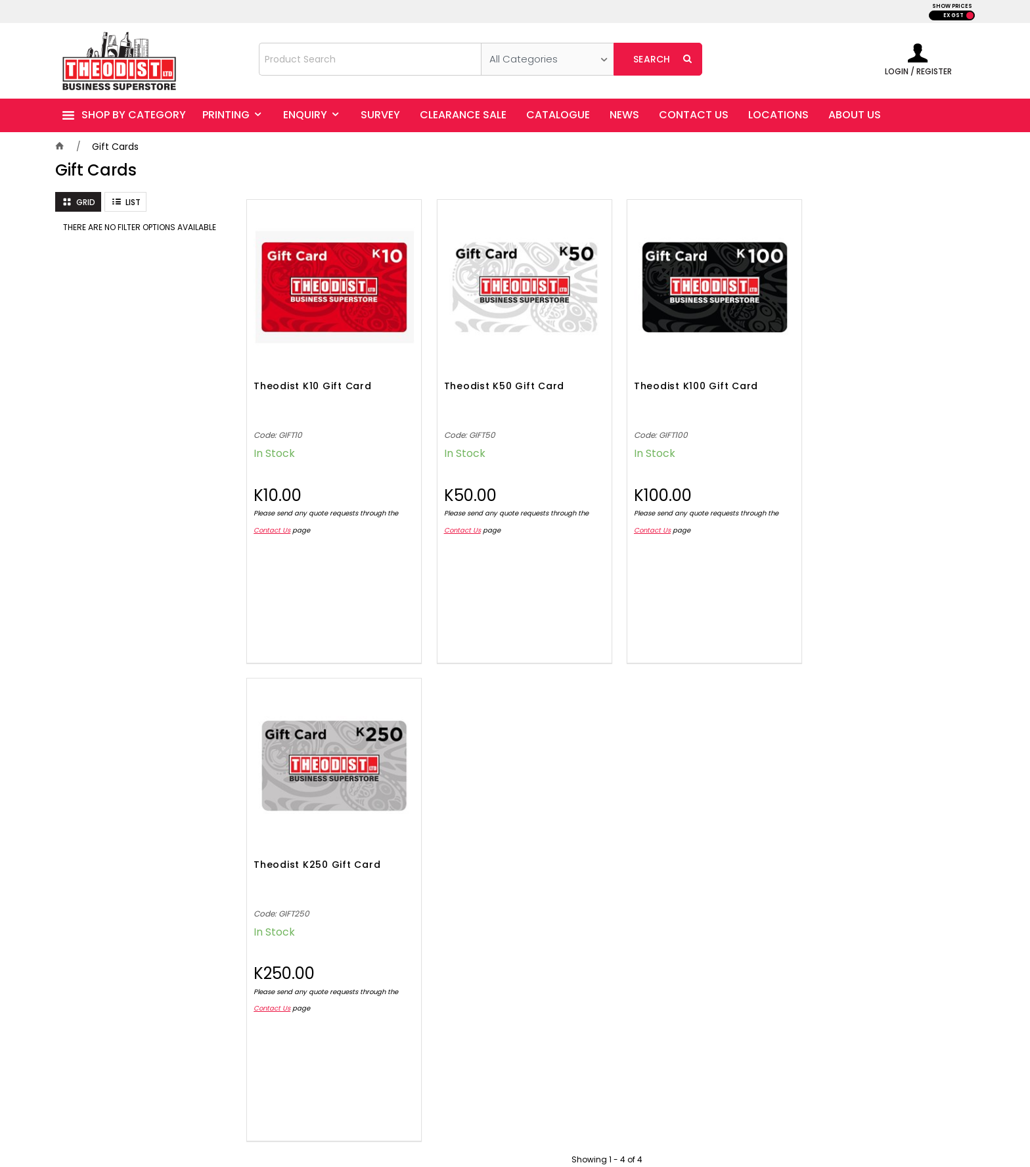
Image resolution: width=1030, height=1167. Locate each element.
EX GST (953, 15)
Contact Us (272, 524)
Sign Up (941, 785)
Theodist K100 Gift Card (683, 381)
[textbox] (370, 59)
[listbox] (547, 59)
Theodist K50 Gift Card (497, 381)
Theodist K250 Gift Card (868, 381)
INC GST (970, 15)
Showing (606, 674)
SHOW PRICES (952, 6)
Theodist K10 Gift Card (313, 381)
